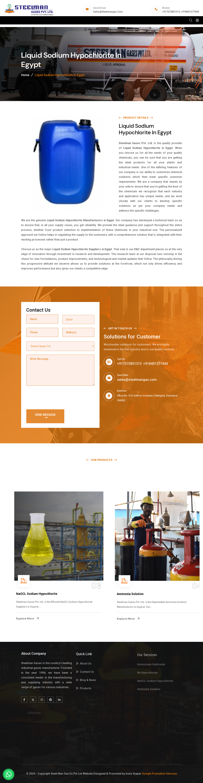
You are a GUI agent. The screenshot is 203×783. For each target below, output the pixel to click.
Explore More (18, 618)
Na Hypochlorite (18, 594)
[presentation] (52, 398)
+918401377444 (190, 11)
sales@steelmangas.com (108, 11)
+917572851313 (171, 11)
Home (25, 75)
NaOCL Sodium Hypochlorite (127, 594)
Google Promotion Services (159, 773)
